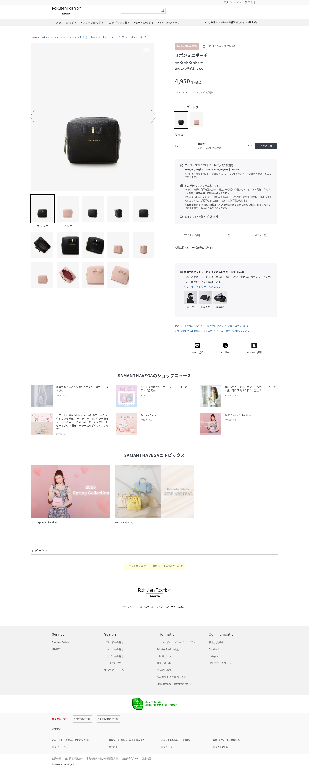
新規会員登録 (216, 642)
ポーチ (121, 37)
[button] (32, 117)
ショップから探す (114, 649)
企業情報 (56, 758)
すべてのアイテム (114, 670)
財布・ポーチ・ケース (102, 37)
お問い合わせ (164, 663)
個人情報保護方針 (74, 758)
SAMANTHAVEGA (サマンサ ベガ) (70, 37)
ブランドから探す (114, 642)
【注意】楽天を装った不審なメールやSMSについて (154, 566)
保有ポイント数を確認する (226, 740)
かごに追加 (266, 146)
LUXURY (56, 649)
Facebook (214, 649)
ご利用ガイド (164, 656)
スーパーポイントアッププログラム (176, 642)
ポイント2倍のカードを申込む (176, 740)
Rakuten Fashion (84, 10)
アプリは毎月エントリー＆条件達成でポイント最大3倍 (229, 22)
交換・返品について (238, 326)
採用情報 (146, 758)
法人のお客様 (164, 670)
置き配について (215, 326)
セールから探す (112, 663)
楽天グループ (231, 2)
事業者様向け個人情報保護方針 (102, 758)
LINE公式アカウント (220, 663)
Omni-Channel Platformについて (174, 684)
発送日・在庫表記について (189, 326)
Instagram (214, 656)
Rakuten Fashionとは (168, 649)
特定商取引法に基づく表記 (171, 677)
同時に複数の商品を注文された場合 (193, 330)
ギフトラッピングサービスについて (203, 287)
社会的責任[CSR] (130, 758)
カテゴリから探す (114, 656)
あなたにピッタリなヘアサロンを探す (71, 740)
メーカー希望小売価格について (232, 330)
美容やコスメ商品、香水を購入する (127, 740)
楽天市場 (250, 2)
